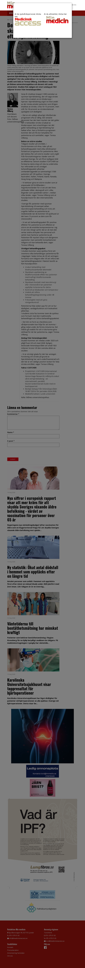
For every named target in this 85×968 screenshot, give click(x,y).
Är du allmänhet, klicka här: (57, 18)
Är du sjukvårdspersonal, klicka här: (28, 19)
